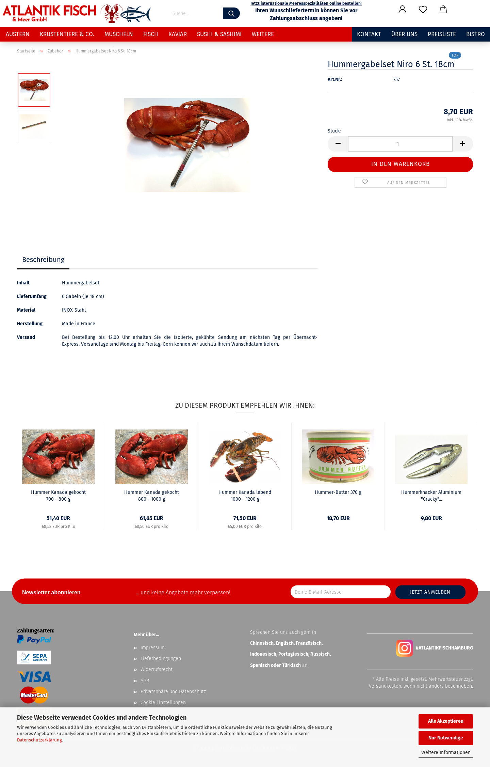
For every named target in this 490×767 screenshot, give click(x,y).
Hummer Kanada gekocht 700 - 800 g (58, 495)
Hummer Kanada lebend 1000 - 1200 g (244, 495)
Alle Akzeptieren (445, 721)
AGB (145, 681)
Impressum (153, 648)
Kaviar (177, 34)
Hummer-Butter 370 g (338, 492)
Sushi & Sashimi (219, 34)
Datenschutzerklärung (39, 739)
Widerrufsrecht (157, 669)
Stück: (334, 131)
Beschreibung (43, 259)
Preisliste (442, 34)
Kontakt (369, 34)
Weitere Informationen (446, 752)
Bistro (475, 34)
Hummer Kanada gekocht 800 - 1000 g (151, 495)
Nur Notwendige (445, 738)
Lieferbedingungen (161, 658)
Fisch (150, 34)
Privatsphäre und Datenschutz (173, 691)
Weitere (263, 34)
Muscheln (118, 34)
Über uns (404, 34)
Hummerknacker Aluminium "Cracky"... (431, 495)
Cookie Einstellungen (163, 702)
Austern (18, 34)
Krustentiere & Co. (67, 34)
